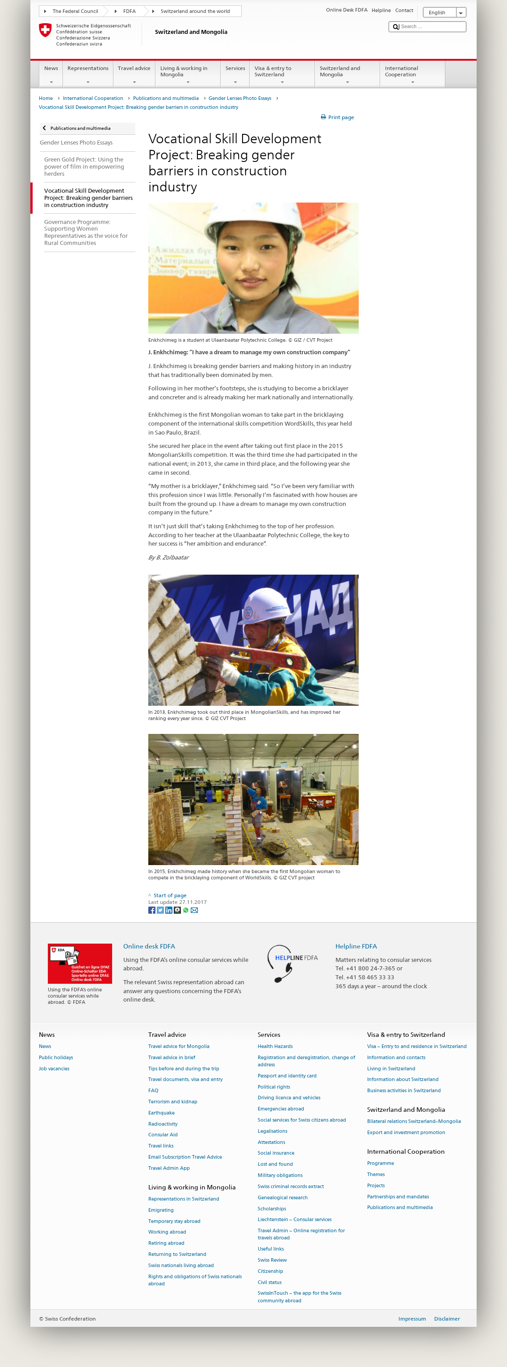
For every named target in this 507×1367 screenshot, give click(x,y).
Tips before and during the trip (183, 1069)
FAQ (153, 1091)
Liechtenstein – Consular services (294, 1220)
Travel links (160, 1146)
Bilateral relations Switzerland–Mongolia (414, 1122)
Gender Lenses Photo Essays (240, 98)
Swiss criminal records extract (291, 1186)
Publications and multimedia (166, 98)
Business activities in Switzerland (404, 1091)
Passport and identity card (287, 1076)
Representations (88, 75)
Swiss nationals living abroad (181, 1265)
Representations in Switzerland (183, 1199)
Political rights (274, 1087)
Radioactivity (162, 1124)
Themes (376, 1174)
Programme (380, 1163)
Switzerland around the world (195, 11)
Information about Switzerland (403, 1080)
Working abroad (167, 1232)
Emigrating (161, 1210)
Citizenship (270, 1271)
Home (46, 98)
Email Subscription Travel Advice (185, 1157)
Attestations (271, 1142)
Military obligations (280, 1175)
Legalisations (272, 1131)
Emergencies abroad (281, 1109)
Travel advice (134, 75)
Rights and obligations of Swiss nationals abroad (195, 1280)
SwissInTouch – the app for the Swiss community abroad (299, 1297)
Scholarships (272, 1209)
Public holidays (56, 1057)
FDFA (129, 11)
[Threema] (178, 909)
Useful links (271, 1249)
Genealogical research (283, 1198)
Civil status (269, 1282)
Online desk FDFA (149, 946)
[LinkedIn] (169, 909)
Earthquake (161, 1113)
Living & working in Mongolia (188, 75)
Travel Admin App (169, 1168)
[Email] (194, 909)
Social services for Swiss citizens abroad (302, 1120)
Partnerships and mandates (398, 1197)
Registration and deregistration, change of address (306, 1061)
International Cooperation (413, 75)
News (51, 75)
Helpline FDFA (356, 946)
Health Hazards (275, 1046)
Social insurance (276, 1153)
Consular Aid (163, 1135)
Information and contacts (396, 1057)
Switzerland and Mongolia (347, 75)
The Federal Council (75, 11)
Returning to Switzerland (177, 1254)
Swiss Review (272, 1260)
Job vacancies (54, 1069)
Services (235, 75)
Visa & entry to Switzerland (282, 75)
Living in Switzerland (391, 1069)
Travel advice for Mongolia (179, 1046)
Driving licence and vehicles (289, 1098)
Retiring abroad (166, 1244)
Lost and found (275, 1165)
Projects (376, 1186)
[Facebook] (152, 909)
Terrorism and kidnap (172, 1102)
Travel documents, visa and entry (185, 1080)
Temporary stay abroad (174, 1221)
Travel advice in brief (171, 1057)
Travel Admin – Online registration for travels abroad (301, 1234)
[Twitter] (161, 909)
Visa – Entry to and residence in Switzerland (417, 1046)
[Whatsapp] (186, 909)
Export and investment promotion (406, 1132)
